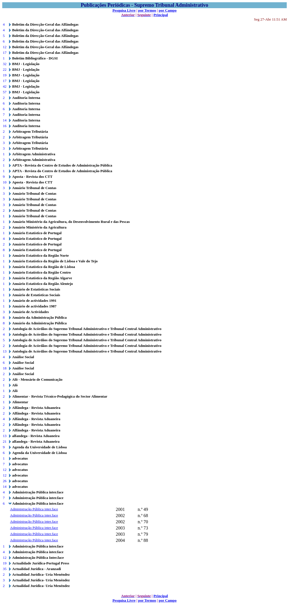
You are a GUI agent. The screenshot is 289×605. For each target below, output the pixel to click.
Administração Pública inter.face (34, 509)
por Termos (147, 10)
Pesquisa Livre (123, 10)
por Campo (168, 10)
